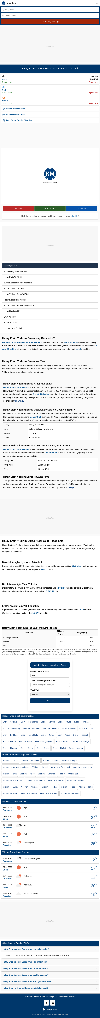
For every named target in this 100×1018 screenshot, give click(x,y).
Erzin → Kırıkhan (10, 735)
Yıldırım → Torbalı (49, 787)
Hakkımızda (63, 997)
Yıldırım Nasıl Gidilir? (13, 328)
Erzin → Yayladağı (51, 728)
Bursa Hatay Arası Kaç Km (15, 271)
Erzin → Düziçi (43, 748)
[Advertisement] (50, 42)
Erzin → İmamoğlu (81, 741)
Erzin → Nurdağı (10, 748)
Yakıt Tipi (34, 690)
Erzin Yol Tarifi (10, 317)
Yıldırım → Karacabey (82, 767)
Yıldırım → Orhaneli (46, 774)
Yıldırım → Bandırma (35, 780)
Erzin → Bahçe (68, 728)
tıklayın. (72, 487)
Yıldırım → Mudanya (30, 761)
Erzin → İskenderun (29, 722)
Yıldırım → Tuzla (68, 787)
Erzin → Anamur (76, 748)
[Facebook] (46, 1003)
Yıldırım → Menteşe (29, 787)
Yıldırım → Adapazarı (70, 793)
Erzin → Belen (25, 741)
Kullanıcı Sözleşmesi (48, 997)
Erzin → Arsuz (63, 735)
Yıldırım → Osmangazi (68, 774)
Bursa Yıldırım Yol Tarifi (14, 288)
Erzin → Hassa (9, 741)
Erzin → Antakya (10, 722)
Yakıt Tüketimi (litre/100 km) (43, 681)
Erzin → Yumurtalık (31, 728)
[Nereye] (50, 15)
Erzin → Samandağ (11, 728)
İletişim (72, 997)
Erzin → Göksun (63, 741)
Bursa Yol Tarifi (10, 323)
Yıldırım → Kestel (40, 767)
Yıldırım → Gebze (55, 780)
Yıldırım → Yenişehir (76, 780)
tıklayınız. (19, 401)
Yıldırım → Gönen (29, 793)
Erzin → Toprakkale (29, 735)
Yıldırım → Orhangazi (60, 767)
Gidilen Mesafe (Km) (39, 671)
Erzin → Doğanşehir (43, 741)
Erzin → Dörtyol (48, 722)
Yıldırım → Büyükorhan (13, 780)
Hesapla (50, 701)
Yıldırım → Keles (27, 774)
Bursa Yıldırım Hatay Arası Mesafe (19, 305)
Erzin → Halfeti (59, 748)
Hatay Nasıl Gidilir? (12, 311)
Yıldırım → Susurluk (48, 793)
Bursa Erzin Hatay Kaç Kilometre (18, 283)
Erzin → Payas (64, 722)
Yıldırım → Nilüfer (10, 761)
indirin (75, 216)
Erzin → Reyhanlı (82, 722)
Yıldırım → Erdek (10, 793)
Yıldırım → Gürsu (10, 787)
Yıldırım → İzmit (85, 787)
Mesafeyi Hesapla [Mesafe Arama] (50, 21)
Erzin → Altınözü (86, 728)
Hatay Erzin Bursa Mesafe (15, 300)
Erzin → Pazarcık (80, 735)
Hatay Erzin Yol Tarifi (13, 277)
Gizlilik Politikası (32, 997)
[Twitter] (52, 1003)
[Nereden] (50, 9)
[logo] (9, 3)
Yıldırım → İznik (10, 774)
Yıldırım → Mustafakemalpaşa (16, 767)
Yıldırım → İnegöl (69, 761)
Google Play (50, 1009)
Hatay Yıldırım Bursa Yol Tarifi (16, 294)
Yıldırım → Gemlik (51, 761)
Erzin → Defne (27, 748)
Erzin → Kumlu (47, 735)
